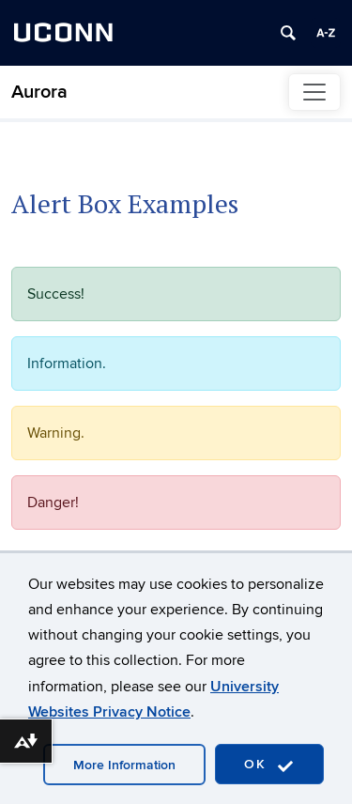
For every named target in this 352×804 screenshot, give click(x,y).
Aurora (39, 92)
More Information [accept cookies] (124, 765)
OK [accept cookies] (269, 765)
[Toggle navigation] (314, 92)
